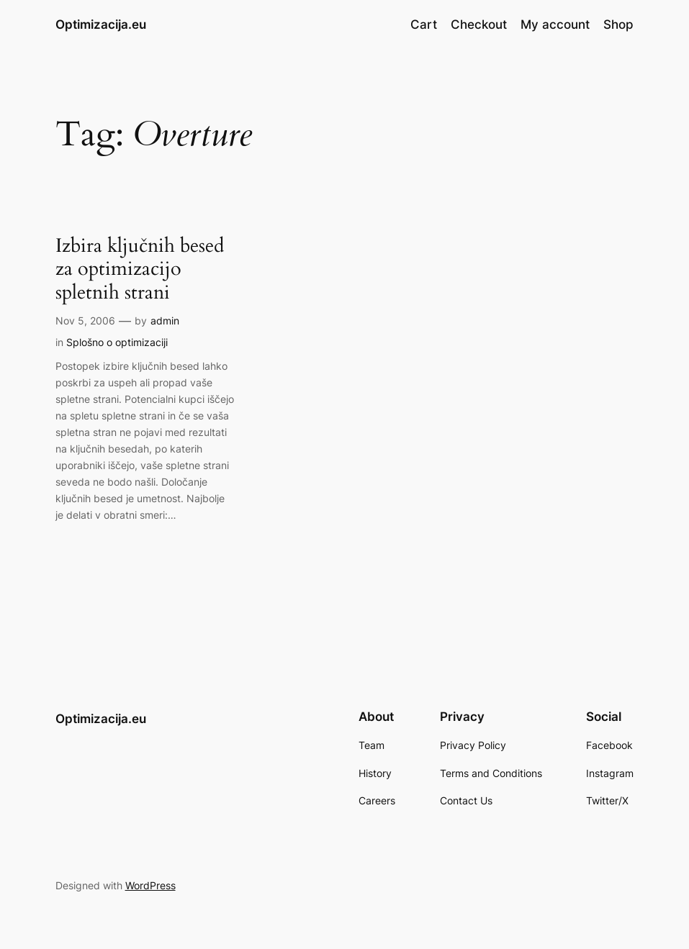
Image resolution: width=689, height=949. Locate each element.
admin (164, 320)
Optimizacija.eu (100, 24)
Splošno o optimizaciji (117, 342)
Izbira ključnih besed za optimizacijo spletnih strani (139, 270)
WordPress (150, 885)
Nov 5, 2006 (85, 320)
